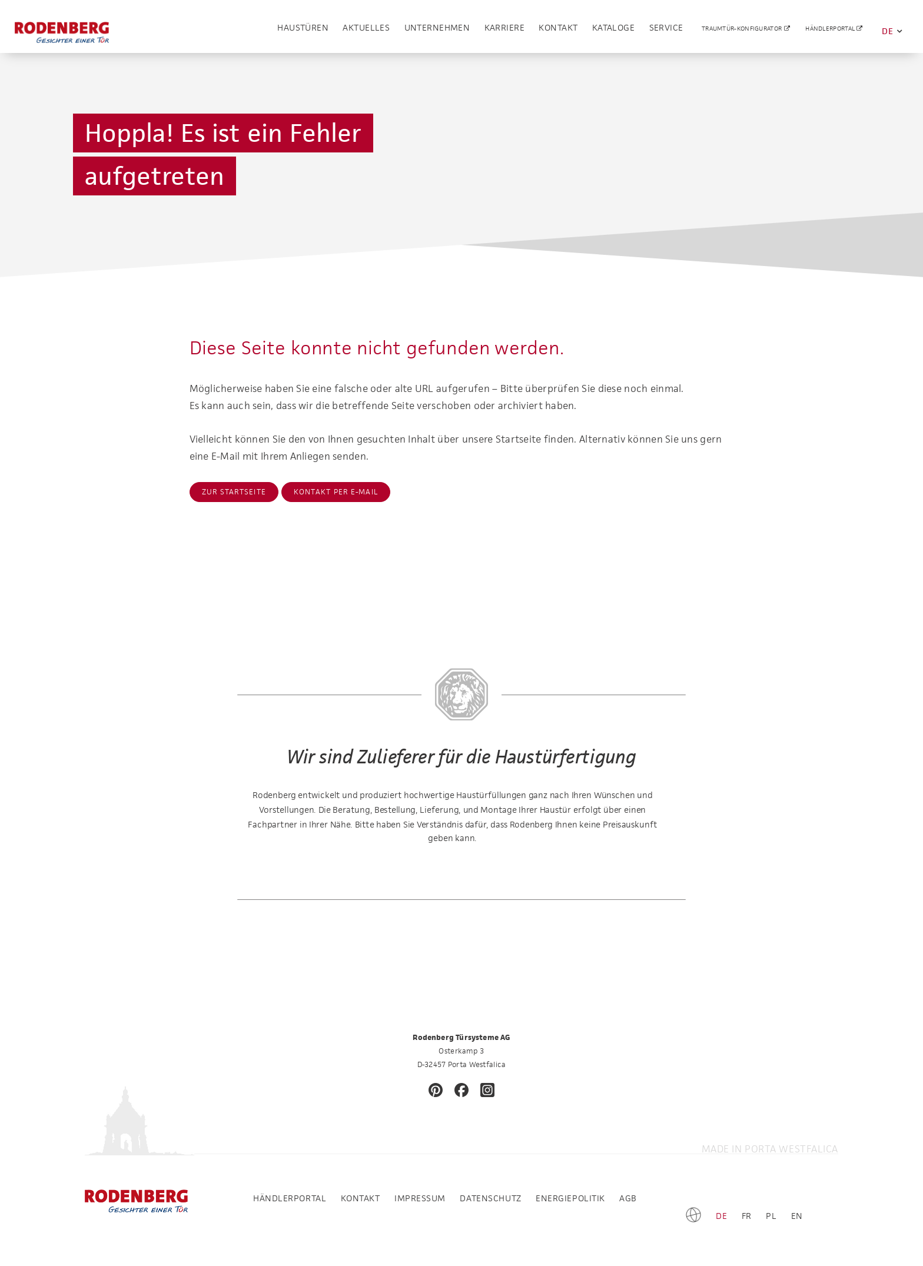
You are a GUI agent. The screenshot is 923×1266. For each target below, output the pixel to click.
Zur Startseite (234, 492)
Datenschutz (490, 1198)
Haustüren (302, 30)
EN (797, 1215)
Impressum (420, 1198)
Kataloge (613, 30)
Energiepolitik (570, 1198)
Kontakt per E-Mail (336, 492)
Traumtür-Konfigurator (743, 31)
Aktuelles (366, 30)
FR (747, 1215)
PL (771, 1215)
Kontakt (558, 30)
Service (666, 30)
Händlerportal (830, 31)
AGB (628, 1198)
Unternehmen (437, 30)
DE (892, 30)
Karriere (504, 30)
